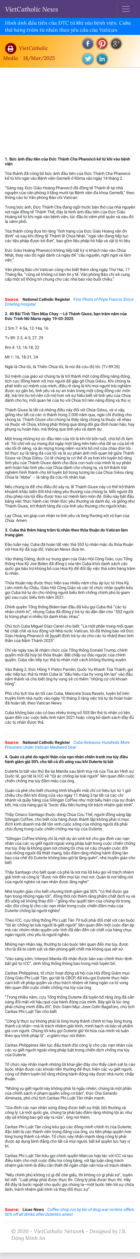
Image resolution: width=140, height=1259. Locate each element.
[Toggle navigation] (126, 9)
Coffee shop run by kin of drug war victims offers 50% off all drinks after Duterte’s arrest (69, 1212)
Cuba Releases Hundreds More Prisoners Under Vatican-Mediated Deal (67, 745)
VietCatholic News (31, 9)
